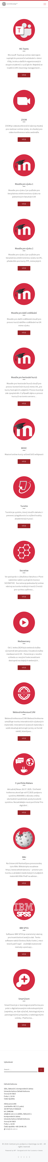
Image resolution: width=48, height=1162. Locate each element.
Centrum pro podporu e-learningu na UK (25, 1144)
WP (15, 1150)
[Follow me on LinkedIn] (29, 1157)
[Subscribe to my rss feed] (18, 1157)
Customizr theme (36, 1150)
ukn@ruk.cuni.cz (11, 1129)
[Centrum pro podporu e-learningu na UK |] (10, 3)
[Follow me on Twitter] (21, 1157)
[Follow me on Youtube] (26, 1157)
